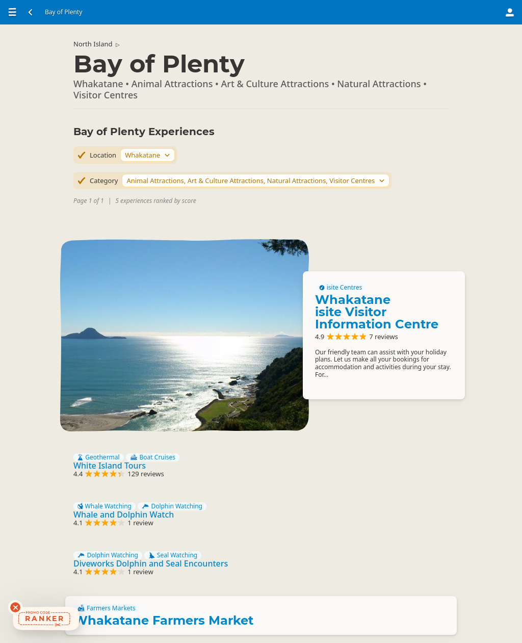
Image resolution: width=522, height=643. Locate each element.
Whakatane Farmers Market (163, 620)
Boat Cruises (152, 457)
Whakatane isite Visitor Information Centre (376, 311)
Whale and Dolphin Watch (123, 514)
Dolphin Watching (172, 506)
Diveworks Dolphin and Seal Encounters (150, 563)
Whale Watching (104, 506)
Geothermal (98, 457)
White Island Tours (109, 465)
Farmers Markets (106, 608)
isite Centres (340, 288)
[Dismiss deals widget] (15, 607)
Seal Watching (172, 555)
